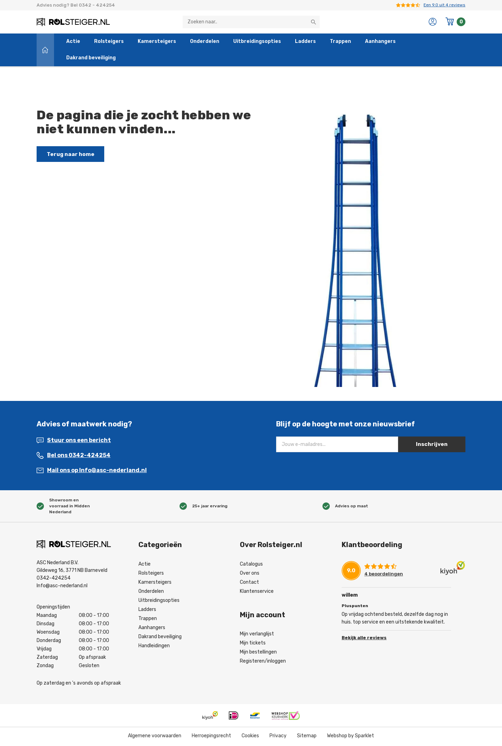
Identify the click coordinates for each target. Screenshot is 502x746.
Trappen (340, 43)
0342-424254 (53, 579)
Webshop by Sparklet (350, 737)
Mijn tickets (253, 644)
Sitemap (307, 737)
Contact (249, 584)
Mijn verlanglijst (257, 635)
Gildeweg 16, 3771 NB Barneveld (72, 572)
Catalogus (251, 565)
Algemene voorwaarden (154, 737)
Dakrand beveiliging (91, 59)
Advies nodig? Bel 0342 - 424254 (76, 5)
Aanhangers (380, 43)
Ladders (305, 43)
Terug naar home (72, 155)
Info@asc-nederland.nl (62, 587)
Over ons (249, 574)
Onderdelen (204, 43)
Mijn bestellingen (258, 653)
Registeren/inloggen (263, 662)
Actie (73, 43)
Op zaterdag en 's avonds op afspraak (79, 684)
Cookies (250, 737)
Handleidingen (154, 647)
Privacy (278, 737)
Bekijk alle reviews (364, 638)
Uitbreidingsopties (257, 43)
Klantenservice (257, 593)
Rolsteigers (109, 43)
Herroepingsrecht (211, 737)
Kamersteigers (157, 43)
